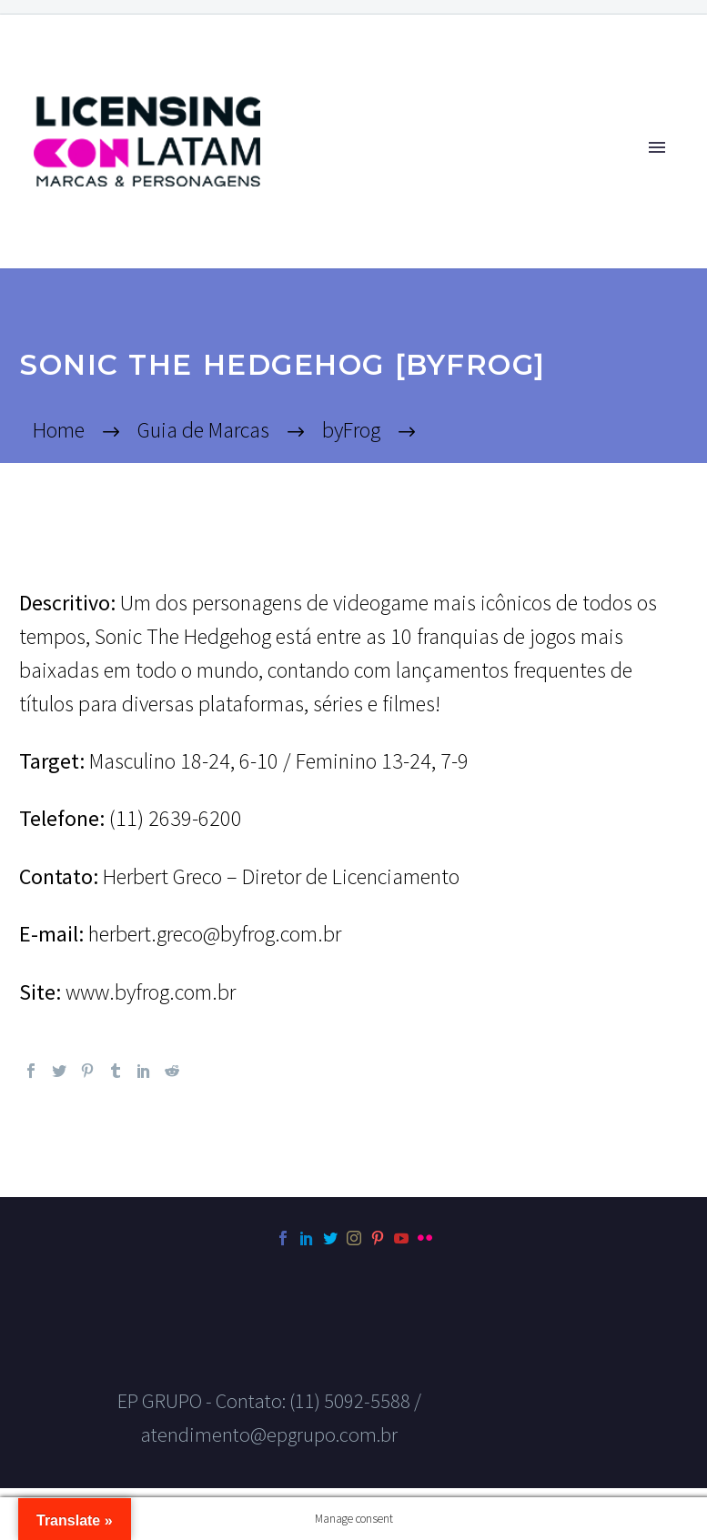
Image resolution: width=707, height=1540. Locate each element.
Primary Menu (657, 147)
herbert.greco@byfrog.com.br (214, 934)
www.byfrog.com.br (151, 992)
